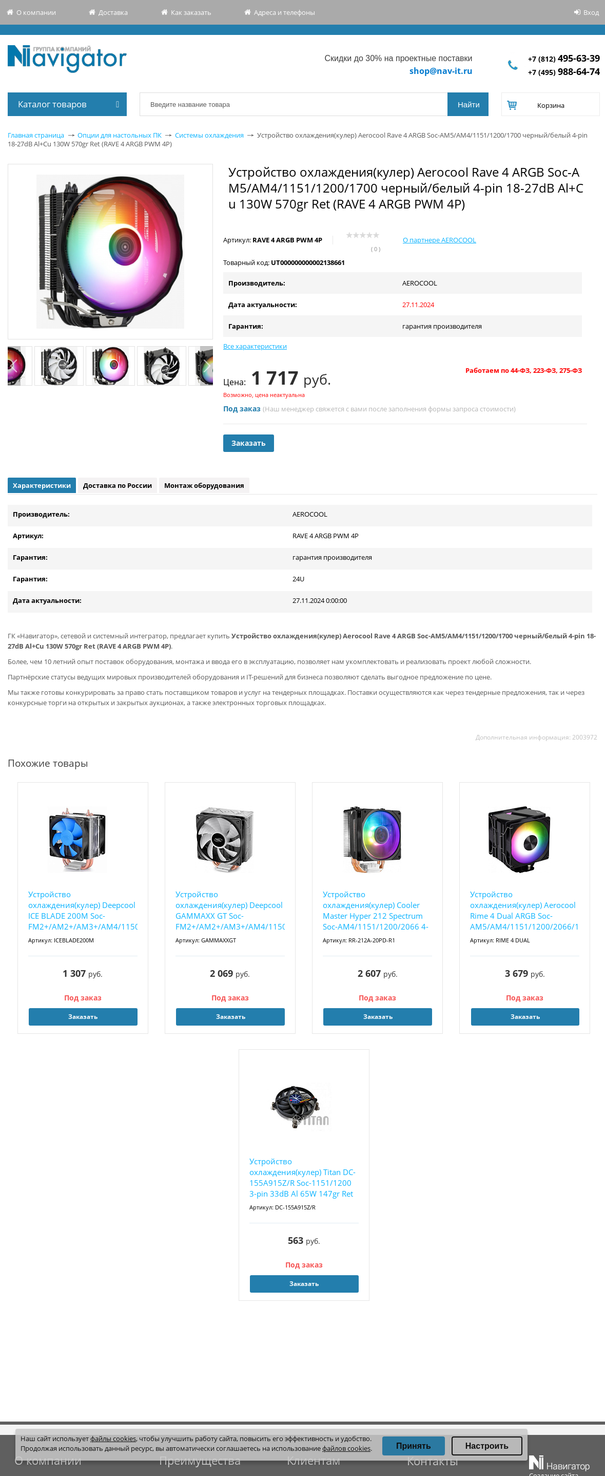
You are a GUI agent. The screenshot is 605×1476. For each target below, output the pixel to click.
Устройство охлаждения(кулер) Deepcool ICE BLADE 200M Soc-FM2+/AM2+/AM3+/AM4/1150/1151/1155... (83, 910)
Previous (14, 366)
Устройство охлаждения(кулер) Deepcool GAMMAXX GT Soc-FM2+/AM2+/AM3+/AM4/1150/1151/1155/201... (230, 910)
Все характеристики (255, 346)
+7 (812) (564, 59)
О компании (36, 12)
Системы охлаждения (209, 135)
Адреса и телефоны (284, 12)
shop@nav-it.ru (441, 71)
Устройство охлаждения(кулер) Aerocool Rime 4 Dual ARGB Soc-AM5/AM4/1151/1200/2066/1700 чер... (524, 911)
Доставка (113, 12)
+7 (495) (564, 72)
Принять (413, 1446)
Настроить (487, 1446)
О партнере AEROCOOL (439, 239)
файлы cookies (113, 1438)
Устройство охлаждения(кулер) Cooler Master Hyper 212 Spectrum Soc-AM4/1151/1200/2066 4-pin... (375, 911)
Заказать (248, 443)
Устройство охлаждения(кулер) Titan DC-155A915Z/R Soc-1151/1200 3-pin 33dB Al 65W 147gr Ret (302, 1177)
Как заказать (191, 12)
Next (206, 366)
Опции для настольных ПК (119, 135)
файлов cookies (346, 1448)
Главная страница (36, 135)
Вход (591, 12)
